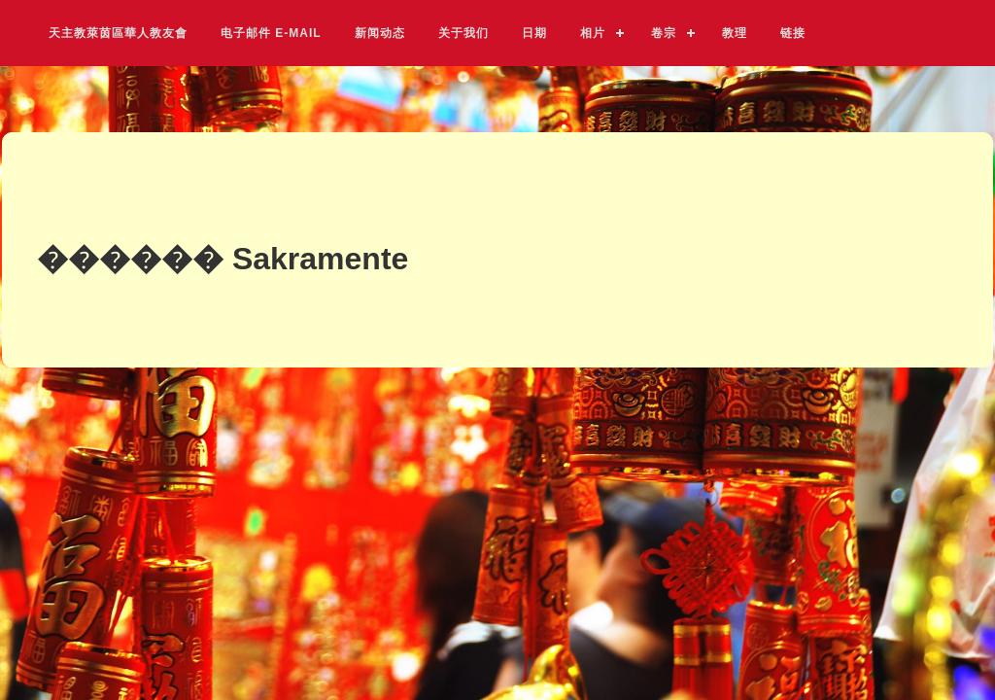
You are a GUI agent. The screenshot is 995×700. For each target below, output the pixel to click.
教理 (734, 32)
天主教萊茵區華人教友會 (118, 32)
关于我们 (463, 32)
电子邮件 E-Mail (271, 33)
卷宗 (663, 32)
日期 (534, 32)
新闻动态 (380, 32)
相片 (592, 32)
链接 (793, 32)
